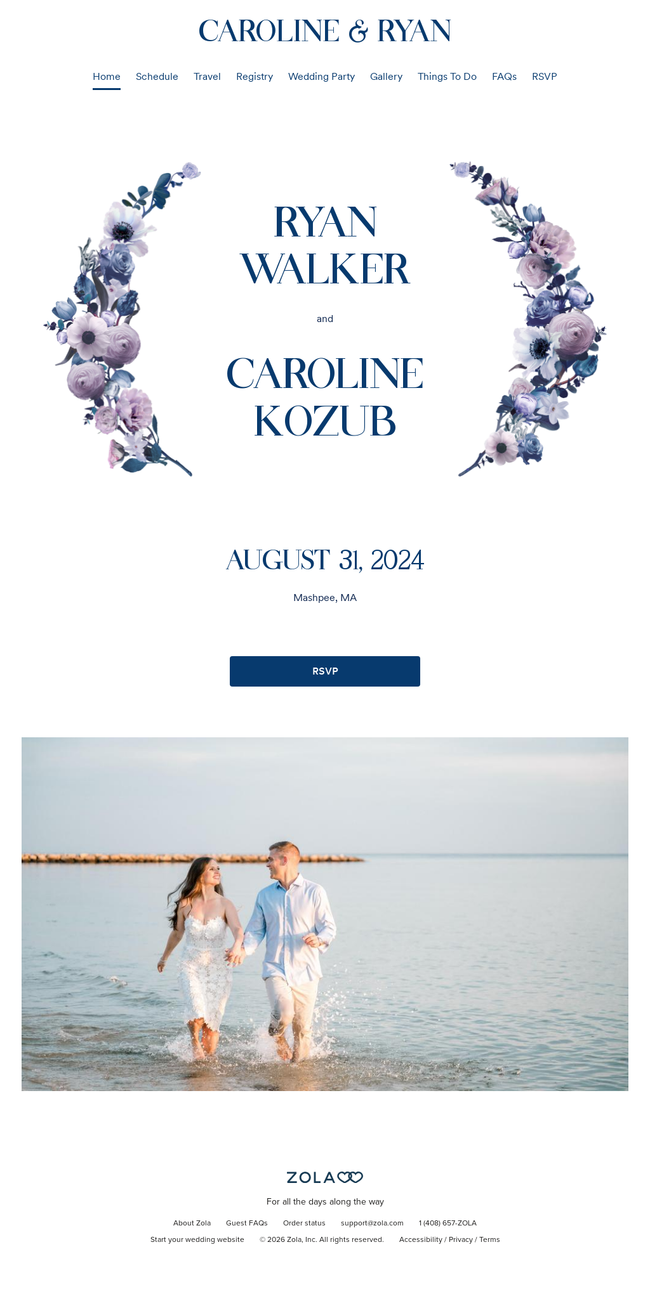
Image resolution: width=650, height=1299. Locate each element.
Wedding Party (321, 76)
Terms (489, 1240)
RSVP (544, 76)
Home (107, 76)
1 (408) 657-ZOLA (448, 1223)
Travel (207, 76)
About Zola (192, 1223)
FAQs (504, 76)
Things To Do (447, 76)
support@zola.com (372, 1223)
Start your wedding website (197, 1240)
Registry (254, 76)
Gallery (386, 76)
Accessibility (420, 1240)
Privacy (461, 1240)
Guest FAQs (247, 1223)
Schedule (157, 76)
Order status (304, 1223)
